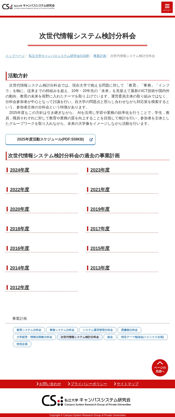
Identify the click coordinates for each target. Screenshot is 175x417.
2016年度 (19, 248)
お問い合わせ (50, 384)
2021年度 (100, 189)
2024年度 (19, 169)
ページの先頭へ (160, 369)
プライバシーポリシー (89, 384)
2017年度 (100, 228)
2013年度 (100, 267)
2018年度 (19, 228)
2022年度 (19, 189)
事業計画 (99, 56)
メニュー (167, 10)
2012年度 (19, 287)
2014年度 (19, 267)
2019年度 (100, 209)
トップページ (15, 56)
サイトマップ (128, 384)
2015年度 (100, 248)
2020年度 (19, 209)
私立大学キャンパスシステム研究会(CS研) (59, 56)
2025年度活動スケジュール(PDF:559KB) (50, 139)
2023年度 (100, 169)
